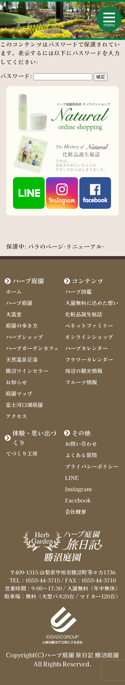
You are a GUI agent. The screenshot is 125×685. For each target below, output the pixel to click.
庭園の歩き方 (22, 325)
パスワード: (46, 76)
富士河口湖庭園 (24, 405)
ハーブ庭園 (28, 280)
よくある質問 (81, 455)
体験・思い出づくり (34, 437)
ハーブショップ (24, 337)
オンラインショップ (89, 337)
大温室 (14, 314)
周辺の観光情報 (83, 371)
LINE (72, 478)
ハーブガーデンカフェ (32, 348)
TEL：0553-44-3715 (34, 580)
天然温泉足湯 (22, 359)
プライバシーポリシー (91, 466)
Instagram (78, 489)
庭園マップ (19, 393)
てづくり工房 (22, 453)
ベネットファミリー (89, 325)
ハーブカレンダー (86, 348)
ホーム (14, 291)
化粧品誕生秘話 (83, 314)
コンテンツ (87, 280)
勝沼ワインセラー (27, 371)
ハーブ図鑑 (78, 291)
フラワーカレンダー (89, 359)
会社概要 (75, 511)
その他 (81, 433)
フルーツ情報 (81, 382)
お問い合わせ (81, 444)
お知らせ (16, 382)
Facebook (78, 500)
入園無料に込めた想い (91, 303)
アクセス (16, 416)
